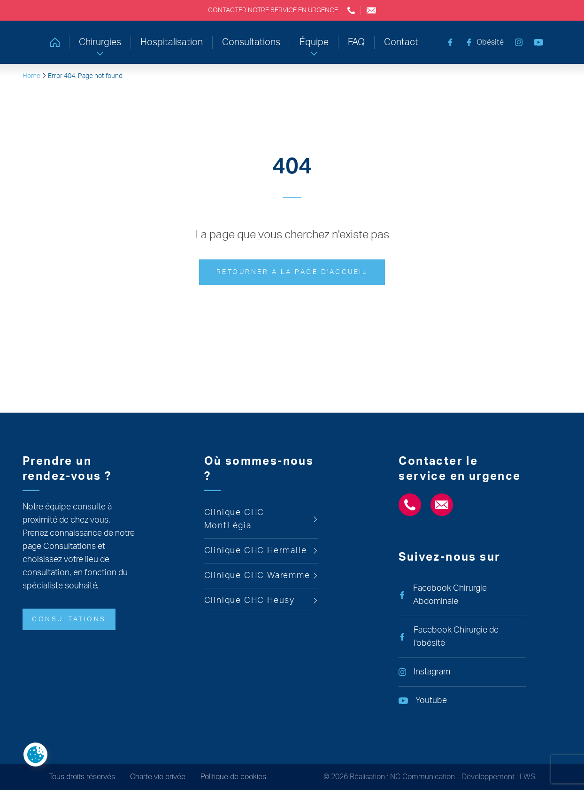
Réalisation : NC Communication (402, 777)
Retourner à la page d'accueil (292, 272)
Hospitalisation (171, 42)
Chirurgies (100, 42)
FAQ (356, 42)
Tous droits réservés (82, 777)
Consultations (251, 42)
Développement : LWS (498, 777)
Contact (401, 42)
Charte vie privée (157, 777)
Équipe (314, 42)
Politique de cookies (233, 777)
